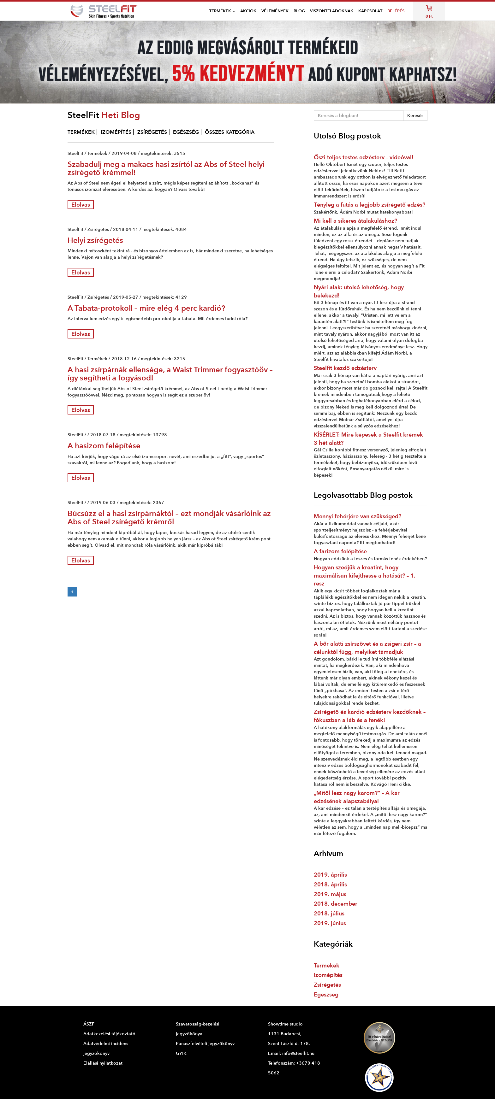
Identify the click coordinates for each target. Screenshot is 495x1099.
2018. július (329, 913)
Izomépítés (328, 975)
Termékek (326, 965)
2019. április (330, 874)
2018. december (335, 903)
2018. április (330, 884)
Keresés (415, 115)
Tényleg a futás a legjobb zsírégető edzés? (369, 204)
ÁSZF (88, 1024)
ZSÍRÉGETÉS (152, 132)
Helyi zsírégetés (95, 240)
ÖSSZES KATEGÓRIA (229, 132)
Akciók (248, 11)
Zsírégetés (327, 984)
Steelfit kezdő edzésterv (345, 368)
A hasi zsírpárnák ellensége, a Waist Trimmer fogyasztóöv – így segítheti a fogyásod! (170, 373)
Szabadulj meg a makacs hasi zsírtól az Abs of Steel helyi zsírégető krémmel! (166, 168)
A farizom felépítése (340, 551)
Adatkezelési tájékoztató (109, 1034)
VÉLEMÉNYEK (275, 11)
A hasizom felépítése (104, 445)
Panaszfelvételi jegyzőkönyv (205, 1043)
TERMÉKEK (81, 132)
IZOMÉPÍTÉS (116, 132)
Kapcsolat (370, 11)
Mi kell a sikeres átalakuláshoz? (355, 220)
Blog (299, 11)
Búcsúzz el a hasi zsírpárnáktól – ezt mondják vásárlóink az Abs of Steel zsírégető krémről (169, 517)
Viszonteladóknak (331, 11)
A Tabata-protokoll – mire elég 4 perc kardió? (146, 308)
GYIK (181, 1053)
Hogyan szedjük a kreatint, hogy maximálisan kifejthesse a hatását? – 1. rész (364, 575)
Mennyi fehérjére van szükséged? (357, 516)
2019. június (330, 923)
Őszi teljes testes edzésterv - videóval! (364, 157)
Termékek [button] (222, 11)
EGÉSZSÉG (186, 132)
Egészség (326, 994)
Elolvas (80, 204)
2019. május (330, 894)
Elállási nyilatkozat (102, 1063)
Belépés (395, 11)
